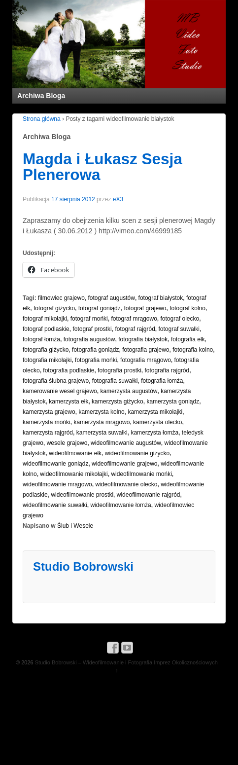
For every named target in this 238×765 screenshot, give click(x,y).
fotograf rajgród (135, 329)
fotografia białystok (143, 339)
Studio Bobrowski (83, 567)
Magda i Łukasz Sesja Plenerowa (102, 166)
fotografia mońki (96, 360)
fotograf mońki (89, 318)
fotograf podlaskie (46, 329)
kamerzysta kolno (101, 411)
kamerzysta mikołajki (155, 411)
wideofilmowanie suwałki (55, 505)
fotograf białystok (160, 297)
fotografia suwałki (115, 380)
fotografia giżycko (45, 349)
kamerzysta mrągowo (101, 422)
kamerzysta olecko (157, 422)
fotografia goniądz (95, 349)
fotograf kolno (187, 308)
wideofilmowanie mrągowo (57, 484)
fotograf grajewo (145, 308)
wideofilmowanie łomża (120, 505)
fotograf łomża (41, 339)
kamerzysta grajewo (49, 411)
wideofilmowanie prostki (82, 494)
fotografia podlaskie (68, 370)
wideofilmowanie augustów (126, 442)
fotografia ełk (188, 339)
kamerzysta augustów (128, 391)
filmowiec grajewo (61, 297)
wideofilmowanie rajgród (148, 494)
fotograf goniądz (99, 308)
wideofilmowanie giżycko (137, 453)
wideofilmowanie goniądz (55, 463)
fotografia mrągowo (145, 360)
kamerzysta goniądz (172, 401)
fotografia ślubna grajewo (56, 380)
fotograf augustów (111, 297)
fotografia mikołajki (47, 360)
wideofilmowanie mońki (141, 474)
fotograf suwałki (179, 329)
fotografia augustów (89, 339)
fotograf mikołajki (45, 318)
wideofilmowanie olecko (126, 484)
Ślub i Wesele (75, 525)
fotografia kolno (192, 349)
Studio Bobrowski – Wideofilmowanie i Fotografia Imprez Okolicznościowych (126, 662)
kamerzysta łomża (154, 432)
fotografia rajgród (167, 370)
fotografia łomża (162, 380)
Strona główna (42, 118)
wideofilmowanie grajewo (124, 463)
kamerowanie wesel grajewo (60, 391)
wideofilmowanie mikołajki (73, 474)
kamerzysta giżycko (117, 401)
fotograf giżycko (54, 308)
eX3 (118, 199)
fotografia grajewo (145, 349)
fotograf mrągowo (134, 318)
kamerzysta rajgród (48, 432)
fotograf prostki (91, 329)
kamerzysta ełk (68, 401)
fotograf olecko (180, 318)
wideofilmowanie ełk (75, 453)
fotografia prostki (119, 370)
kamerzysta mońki (46, 422)
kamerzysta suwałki (102, 432)
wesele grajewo (67, 442)
